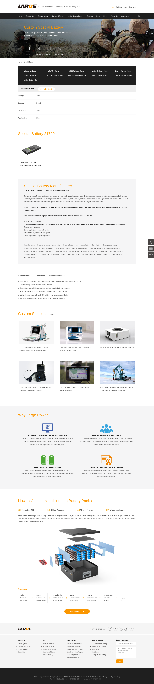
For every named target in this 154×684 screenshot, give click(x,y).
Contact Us (21, 652)
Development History (24, 646)
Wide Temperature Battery (77, 75)
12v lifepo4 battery (61, 251)
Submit (120, 661)
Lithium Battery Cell (31, 80)
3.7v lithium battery (115, 251)
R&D (98, 16)
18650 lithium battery (30, 248)
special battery (56, 245)
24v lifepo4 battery (74, 251)
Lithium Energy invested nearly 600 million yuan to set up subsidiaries (44, 295)
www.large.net (85, 679)
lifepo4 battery (96, 245)
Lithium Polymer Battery (100, 71)
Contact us (125, 16)
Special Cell (30, 16)
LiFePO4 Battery (54, 71)
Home (20, 16)
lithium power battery (43, 245)
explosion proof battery (113, 248)
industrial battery (68, 245)
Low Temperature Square (75, 649)
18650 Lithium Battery (77, 71)
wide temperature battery (80, 248)
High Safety (95, 649)
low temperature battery (62, 248)
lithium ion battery (29, 245)
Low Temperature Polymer (75, 652)
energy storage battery (83, 245)
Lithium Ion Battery (30, 71)
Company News (23, 649)
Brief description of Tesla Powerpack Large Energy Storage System (43, 291)
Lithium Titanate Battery (123, 75)
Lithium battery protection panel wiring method (36, 285)
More (52, 314)
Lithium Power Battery (75, 16)
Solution (90, 16)
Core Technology (48, 655)
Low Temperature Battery (54, 75)
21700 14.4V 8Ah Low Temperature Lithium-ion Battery (31, 164)
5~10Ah (38, 103)
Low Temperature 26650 (74, 646)
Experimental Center (49, 652)
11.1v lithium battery (44, 254)
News (105, 16)
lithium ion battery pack (46, 248)
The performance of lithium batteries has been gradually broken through (45, 288)
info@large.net (121, 7)
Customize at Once (77, 611)
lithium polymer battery (110, 245)
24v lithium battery (101, 254)
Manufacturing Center (49, 649)
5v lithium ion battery (73, 254)
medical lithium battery (46, 251)
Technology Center (48, 646)
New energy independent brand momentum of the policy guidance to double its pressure (50, 281)
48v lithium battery (29, 257)
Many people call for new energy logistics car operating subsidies (42, 298)
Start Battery (95, 652)
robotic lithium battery (30, 251)
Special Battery (43, 16)
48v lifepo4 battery (101, 251)
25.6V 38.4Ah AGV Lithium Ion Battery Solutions (117, 347)
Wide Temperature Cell (74, 655)
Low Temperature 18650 (74, 644)
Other (38, 95)
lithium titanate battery (96, 248)
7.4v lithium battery (30, 254)
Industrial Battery (58, 16)
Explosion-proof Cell (73, 657)
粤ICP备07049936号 (97, 679)
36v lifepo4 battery (88, 251)
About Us (114, 16)
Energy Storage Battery (123, 71)
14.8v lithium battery (59, 254)
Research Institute (48, 644)
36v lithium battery (115, 254)
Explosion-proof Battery (100, 75)
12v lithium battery (87, 254)
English (132, 7)
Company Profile (23, 644)
